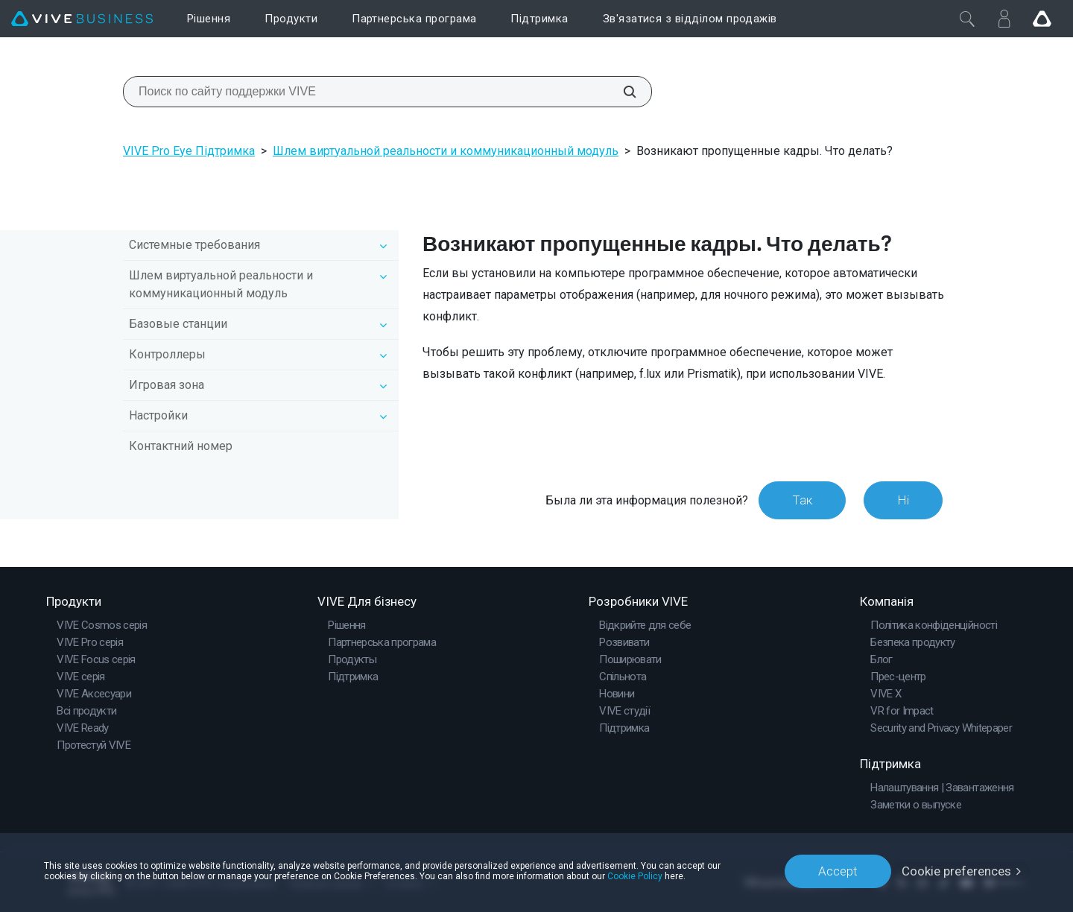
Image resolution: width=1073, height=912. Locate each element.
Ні (903, 500)
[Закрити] (967, 18)
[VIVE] (82, 19)
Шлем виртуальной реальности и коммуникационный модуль (445, 151)
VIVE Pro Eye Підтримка (189, 151)
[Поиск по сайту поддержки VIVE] (621, 92)
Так (802, 500)
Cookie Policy (634, 876)
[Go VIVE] (1041, 18)
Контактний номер (180, 446)
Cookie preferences (956, 871)
